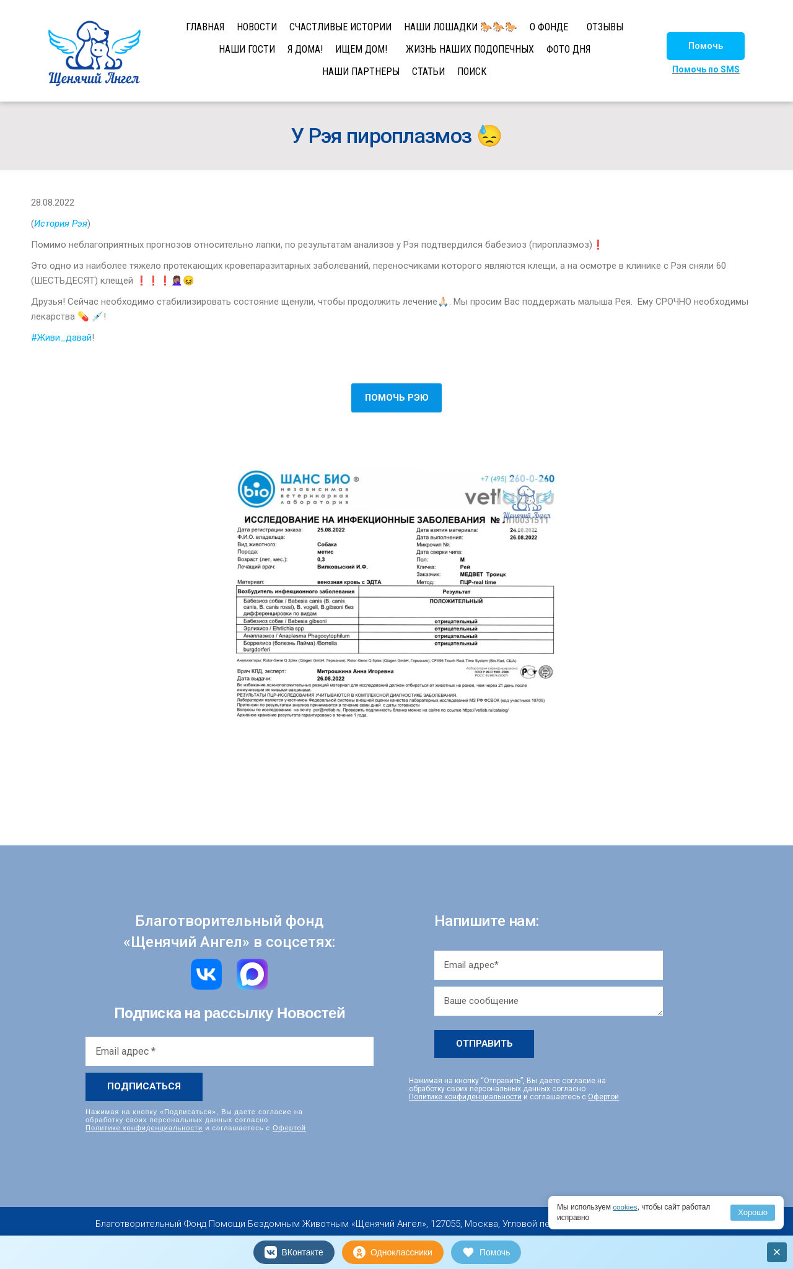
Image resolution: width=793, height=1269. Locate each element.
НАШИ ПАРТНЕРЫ (361, 71)
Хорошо (753, 1212)
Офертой (289, 1128)
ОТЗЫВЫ (605, 27)
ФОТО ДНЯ (568, 49)
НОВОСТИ (257, 27)
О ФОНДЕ (549, 27)
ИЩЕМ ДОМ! (361, 49)
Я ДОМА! (305, 49)
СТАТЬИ (428, 71)
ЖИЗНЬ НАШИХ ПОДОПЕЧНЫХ (470, 49)
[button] (706, 46)
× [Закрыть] (777, 1252)
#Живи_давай (61, 337)
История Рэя (60, 223)
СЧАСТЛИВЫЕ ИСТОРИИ (340, 27)
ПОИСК (471, 71)
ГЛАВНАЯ (205, 27)
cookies (625, 1207)
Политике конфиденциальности (144, 1128)
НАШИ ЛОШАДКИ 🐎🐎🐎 (460, 27)
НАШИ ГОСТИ (247, 49)
